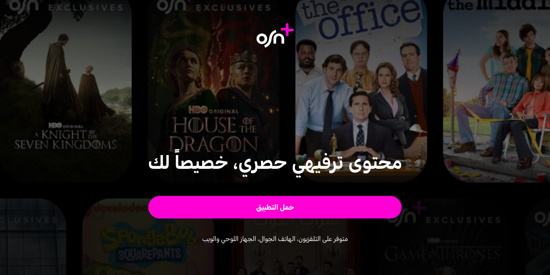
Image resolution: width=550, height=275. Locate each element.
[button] (275, 207)
